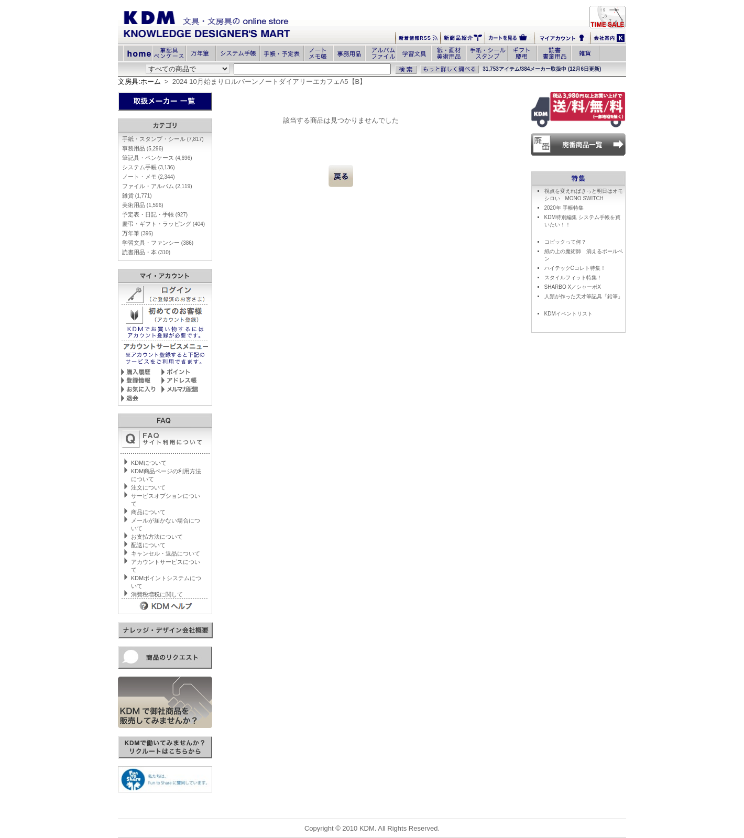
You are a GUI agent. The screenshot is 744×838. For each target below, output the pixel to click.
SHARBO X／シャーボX (572, 287)
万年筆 (137, 233)
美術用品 (142, 205)
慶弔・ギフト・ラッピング (163, 224)
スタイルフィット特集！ (573, 277)
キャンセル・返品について (165, 553)
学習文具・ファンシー (157, 243)
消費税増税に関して (157, 594)
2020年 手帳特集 (564, 208)
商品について (148, 512)
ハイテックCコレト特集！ (575, 268)
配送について (148, 545)
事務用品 (142, 148)
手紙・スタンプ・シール (163, 139)
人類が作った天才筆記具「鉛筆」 (583, 296)
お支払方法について (157, 537)
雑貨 (137, 195)
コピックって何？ (565, 242)
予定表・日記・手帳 (155, 214)
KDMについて (149, 463)
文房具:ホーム (139, 81)
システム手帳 (148, 167)
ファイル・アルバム (157, 186)
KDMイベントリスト (568, 314)
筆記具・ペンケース (157, 158)
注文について (148, 487)
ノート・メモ (148, 176)
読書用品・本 (146, 252)
